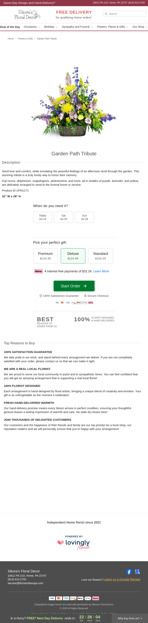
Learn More (101, 271)
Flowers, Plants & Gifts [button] (113, 26)
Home (11, 38)
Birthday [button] (51, 26)
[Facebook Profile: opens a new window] (129, 571)
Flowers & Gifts (25, 38)
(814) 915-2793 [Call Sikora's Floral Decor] (17, 579)
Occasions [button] (32, 26)
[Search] (124, 14)
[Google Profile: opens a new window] (137, 571)
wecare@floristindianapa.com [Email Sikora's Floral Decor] (25, 583)
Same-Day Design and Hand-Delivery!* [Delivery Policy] (29, 2)
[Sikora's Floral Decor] (25, 14)
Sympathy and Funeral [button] (77, 26)
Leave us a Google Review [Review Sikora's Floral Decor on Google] (121, 579)
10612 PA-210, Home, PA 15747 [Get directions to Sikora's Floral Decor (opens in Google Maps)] (27, 575)
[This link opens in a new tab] (74, 542)
